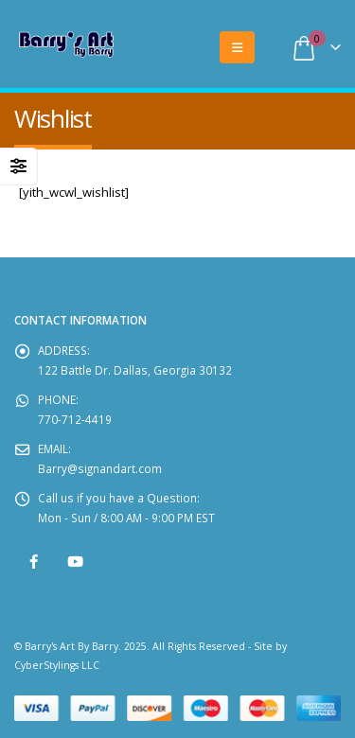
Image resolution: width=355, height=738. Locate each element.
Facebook (33, 561)
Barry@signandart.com (100, 468)
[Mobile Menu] (237, 47)
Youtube (75, 561)
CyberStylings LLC (56, 665)
